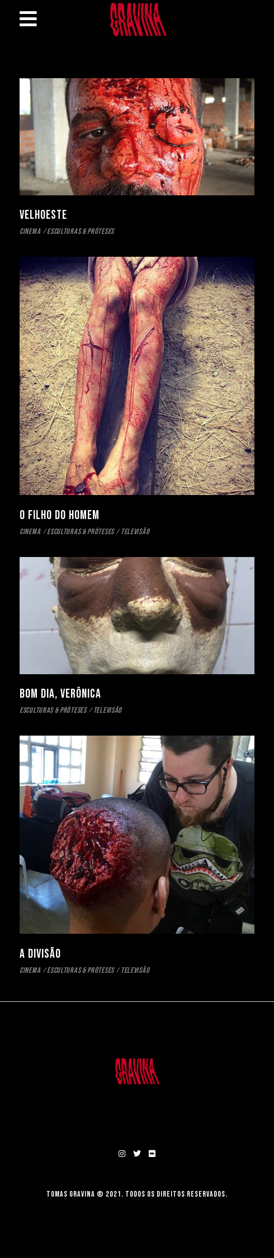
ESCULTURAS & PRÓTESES (80, 231)
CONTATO (137, 1115)
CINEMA (30, 231)
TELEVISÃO (135, 531)
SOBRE (137, 1098)
